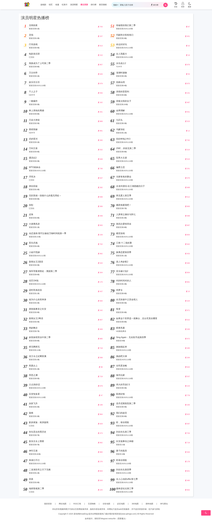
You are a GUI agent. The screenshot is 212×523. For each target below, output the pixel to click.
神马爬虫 (164, 504)
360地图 (135, 504)
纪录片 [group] (64, 5)
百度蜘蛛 (92, 504)
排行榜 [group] (93, 5)
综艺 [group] (51, 5)
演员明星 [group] (74, 5)
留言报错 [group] (103, 5)
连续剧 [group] (43, 5)
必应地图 (121, 504)
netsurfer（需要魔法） (117, 518)
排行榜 (154, 5)
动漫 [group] (57, 5)
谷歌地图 (106, 504)
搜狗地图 (149, 504)
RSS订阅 (77, 504)
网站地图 (62, 504)
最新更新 (48, 504)
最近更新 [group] (84, 5)
